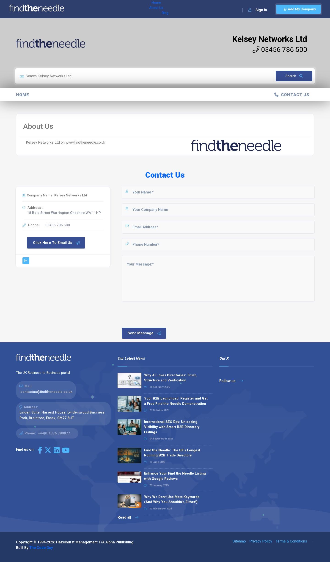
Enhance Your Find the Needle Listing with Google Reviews (175, 476)
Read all (128, 517)
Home (81, 9)
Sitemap (239, 541)
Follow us (231, 381)
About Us (98, 9)
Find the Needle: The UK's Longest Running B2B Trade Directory (172, 453)
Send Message (145, 333)
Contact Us (291, 94)
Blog (114, 9)
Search (294, 76)
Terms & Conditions (291, 541)
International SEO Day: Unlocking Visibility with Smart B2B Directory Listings (172, 427)
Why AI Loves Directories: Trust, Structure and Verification (170, 378)
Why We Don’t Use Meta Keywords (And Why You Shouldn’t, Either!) (171, 499)
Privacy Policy (260, 541)
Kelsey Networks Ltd (269, 39)
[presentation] (156, 314)
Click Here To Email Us (56, 242)
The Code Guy (41, 547)
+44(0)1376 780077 (54, 433)
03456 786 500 (280, 49)
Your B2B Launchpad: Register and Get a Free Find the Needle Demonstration (176, 401)
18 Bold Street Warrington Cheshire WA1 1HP (64, 213)
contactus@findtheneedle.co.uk (46, 392)
